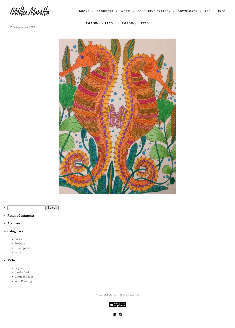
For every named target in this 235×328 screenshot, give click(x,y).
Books (84, 11)
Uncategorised (23, 248)
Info (222, 11)
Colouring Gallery (153, 11)
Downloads (187, 11)
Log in (18, 268)
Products (105, 11)
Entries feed (22, 272)
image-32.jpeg (133, 23)
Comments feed (24, 277)
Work (125, 11)
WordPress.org (23, 281)
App (207, 11)
